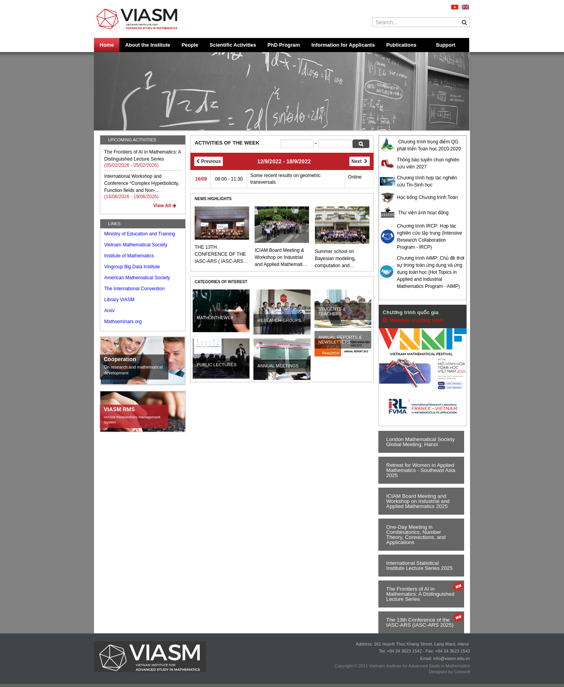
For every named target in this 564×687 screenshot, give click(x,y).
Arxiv (109, 310)
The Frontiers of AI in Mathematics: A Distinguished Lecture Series (142, 155)
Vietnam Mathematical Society (135, 245)
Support (446, 45)
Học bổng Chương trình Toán (427, 197)
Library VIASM (119, 299)
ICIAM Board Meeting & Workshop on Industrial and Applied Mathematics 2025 (281, 258)
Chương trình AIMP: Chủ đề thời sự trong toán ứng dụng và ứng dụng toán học (430, 265)
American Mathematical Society (137, 277)
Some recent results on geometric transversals (285, 179)
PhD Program (284, 45)
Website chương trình (413, 320)
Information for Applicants (343, 45)
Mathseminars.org (123, 321)
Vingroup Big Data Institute (132, 266)
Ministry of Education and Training (139, 234)
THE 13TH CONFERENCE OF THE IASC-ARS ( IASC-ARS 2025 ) (220, 254)
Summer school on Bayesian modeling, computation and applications (335, 259)
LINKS (114, 223)
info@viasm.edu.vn (451, 658)
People (189, 45)
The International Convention (134, 288)
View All (164, 205)
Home (107, 45)
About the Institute (147, 45)
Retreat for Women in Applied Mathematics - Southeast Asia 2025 (420, 470)
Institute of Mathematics (129, 256)
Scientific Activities (233, 45)
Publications (401, 45)
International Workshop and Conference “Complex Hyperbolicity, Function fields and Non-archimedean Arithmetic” (141, 184)
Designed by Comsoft (449, 671)
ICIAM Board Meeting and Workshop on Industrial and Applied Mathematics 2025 (418, 501)
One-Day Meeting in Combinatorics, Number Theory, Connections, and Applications (416, 534)
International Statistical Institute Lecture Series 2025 (419, 565)
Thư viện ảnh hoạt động (423, 212)
